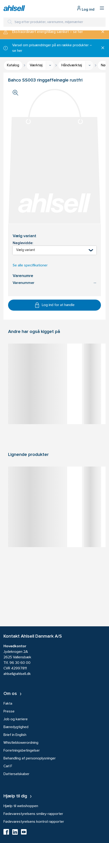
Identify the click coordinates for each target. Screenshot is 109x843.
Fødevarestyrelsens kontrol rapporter (33, 821)
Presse (9, 711)
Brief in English (14, 735)
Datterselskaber (16, 774)
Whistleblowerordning (20, 742)
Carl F (7, 766)
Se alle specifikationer (30, 265)
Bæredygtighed (15, 727)
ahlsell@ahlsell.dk (17, 674)
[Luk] (101, 32)
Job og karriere (15, 719)
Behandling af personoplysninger (29, 758)
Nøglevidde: (23, 243)
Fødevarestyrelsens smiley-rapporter (33, 814)
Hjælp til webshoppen (20, 806)
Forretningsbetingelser (21, 750)
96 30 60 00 (19, 663)
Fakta (7, 703)
